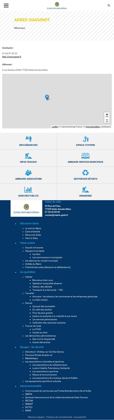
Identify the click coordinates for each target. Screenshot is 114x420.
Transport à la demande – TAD (47, 290)
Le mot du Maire (33, 228)
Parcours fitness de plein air (38, 355)
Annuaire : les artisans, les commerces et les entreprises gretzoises (64, 296)
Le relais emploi (40, 300)
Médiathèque (31, 358)
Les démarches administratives (40, 336)
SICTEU (28, 407)
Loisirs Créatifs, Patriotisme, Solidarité (51, 368)
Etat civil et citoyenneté (43, 339)
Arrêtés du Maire (33, 264)
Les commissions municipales (47, 257)
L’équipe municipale (34, 251)
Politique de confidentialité (59, 417)
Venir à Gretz (31, 238)
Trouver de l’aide (33, 326)
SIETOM (29, 400)
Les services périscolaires (44, 319)
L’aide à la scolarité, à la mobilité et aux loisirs (54, 316)
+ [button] (107, 115)
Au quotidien (27, 272)
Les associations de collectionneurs (49, 365)
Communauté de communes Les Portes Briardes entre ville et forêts (58, 391)
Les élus (36, 254)
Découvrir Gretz (29, 223)
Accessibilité (80, 417)
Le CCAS (36, 329)
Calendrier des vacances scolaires (49, 322)
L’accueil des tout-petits (43, 306)
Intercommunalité (30, 386)
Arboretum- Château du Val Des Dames (44, 352)
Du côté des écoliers (42, 309)
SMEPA (28, 394)
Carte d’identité (32, 231)
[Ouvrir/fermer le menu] (6, 5)
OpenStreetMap (93, 127)
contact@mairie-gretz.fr (56, 215)
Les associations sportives (45, 371)
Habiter (28, 277)
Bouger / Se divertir (32, 347)
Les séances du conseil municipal (41, 260)
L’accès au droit (39, 332)
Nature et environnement (44, 374)
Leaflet (55, 127)
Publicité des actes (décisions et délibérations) (47, 267)
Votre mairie (27, 243)
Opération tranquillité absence (47, 283)
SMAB (28, 410)
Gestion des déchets (42, 286)
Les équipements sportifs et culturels (43, 381)
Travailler (29, 293)
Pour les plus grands (42, 313)
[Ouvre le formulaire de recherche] (109, 5)
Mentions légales (36, 417)
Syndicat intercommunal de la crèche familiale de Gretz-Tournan (56, 397)
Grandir (28, 303)
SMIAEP (29, 404)
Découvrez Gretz (33, 235)
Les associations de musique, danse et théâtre (55, 378)
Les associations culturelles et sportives (44, 361)
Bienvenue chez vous (42, 280)
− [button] (107, 120)
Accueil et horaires (34, 247)
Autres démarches (41, 342)
